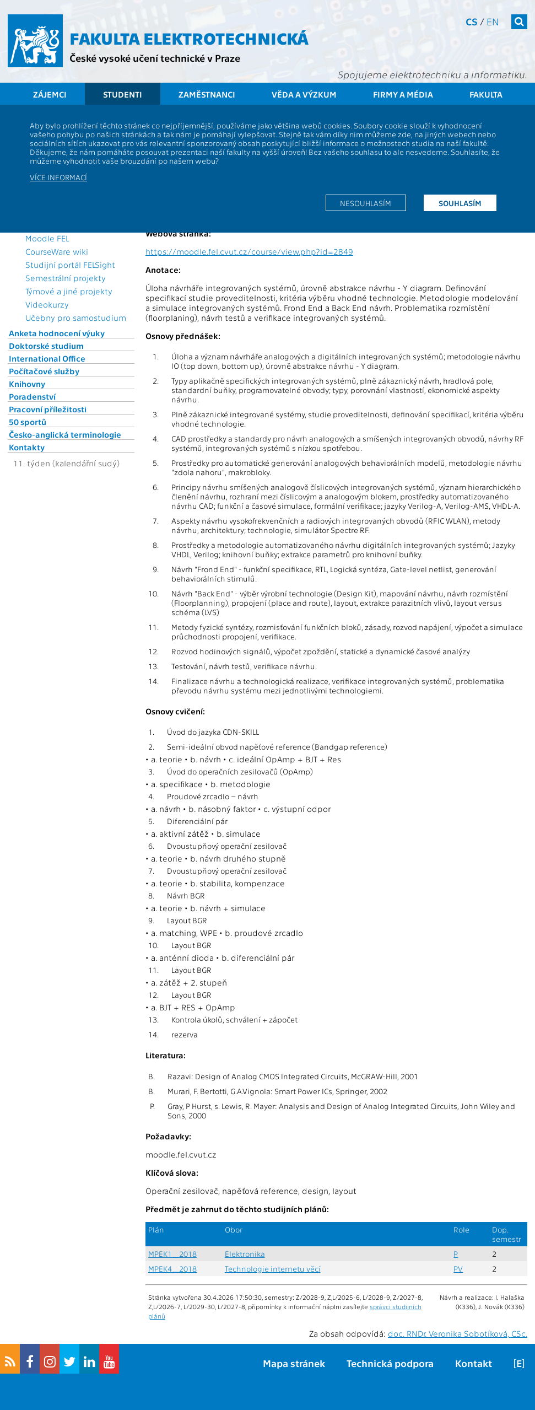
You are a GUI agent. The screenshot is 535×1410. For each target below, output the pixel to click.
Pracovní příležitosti (48, 409)
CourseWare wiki (56, 251)
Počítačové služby (44, 371)
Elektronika (245, 1253)
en (493, 21)
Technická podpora (390, 1363)
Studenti (122, 94)
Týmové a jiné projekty (68, 291)
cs (472, 21)
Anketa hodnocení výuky (57, 333)
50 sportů (27, 422)
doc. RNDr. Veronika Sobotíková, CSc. (457, 1333)
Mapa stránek (294, 1363)
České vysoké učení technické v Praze (154, 57)
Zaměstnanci (207, 94)
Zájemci (50, 94)
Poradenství (32, 396)
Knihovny (27, 384)
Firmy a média (403, 94)
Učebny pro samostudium (75, 317)
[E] (519, 1363)
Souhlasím (460, 202)
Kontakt (473, 1363)
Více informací (58, 177)
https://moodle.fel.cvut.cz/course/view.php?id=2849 (249, 251)
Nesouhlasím (365, 202)
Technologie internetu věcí (273, 1268)
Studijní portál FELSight (70, 265)
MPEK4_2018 (172, 1268)
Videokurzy (47, 304)
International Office (47, 358)
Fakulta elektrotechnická (189, 37)
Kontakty (27, 447)
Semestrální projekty (65, 278)
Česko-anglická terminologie (65, 434)
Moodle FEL (47, 238)
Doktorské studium (46, 346)
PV (458, 1268)
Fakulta (485, 94)
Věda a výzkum (304, 94)
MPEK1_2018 (172, 1253)
